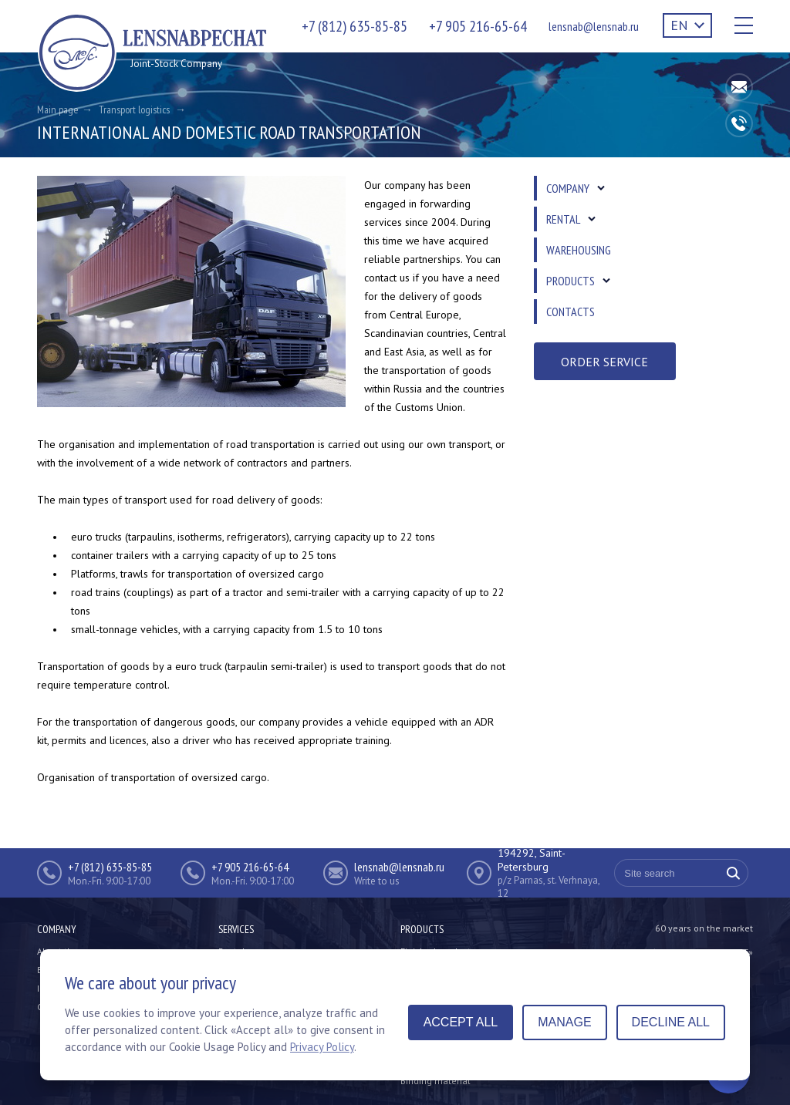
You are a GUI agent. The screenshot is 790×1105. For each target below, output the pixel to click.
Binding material (435, 1080)
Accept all (461, 1022)
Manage (564, 1022)
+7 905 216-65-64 (478, 26)
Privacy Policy (322, 1046)
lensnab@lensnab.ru (594, 26)
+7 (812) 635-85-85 (354, 26)
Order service (604, 361)
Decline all (671, 1022)
